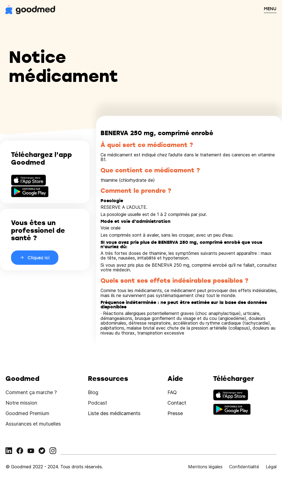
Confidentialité (244, 466)
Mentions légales (205, 466)
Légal (271, 466)
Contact (176, 403)
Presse (175, 413)
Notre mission (21, 403)
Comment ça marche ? (31, 392)
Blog (93, 392)
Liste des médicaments (114, 413)
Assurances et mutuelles (33, 424)
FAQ (172, 392)
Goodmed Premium (27, 413)
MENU (270, 9)
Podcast (97, 403)
